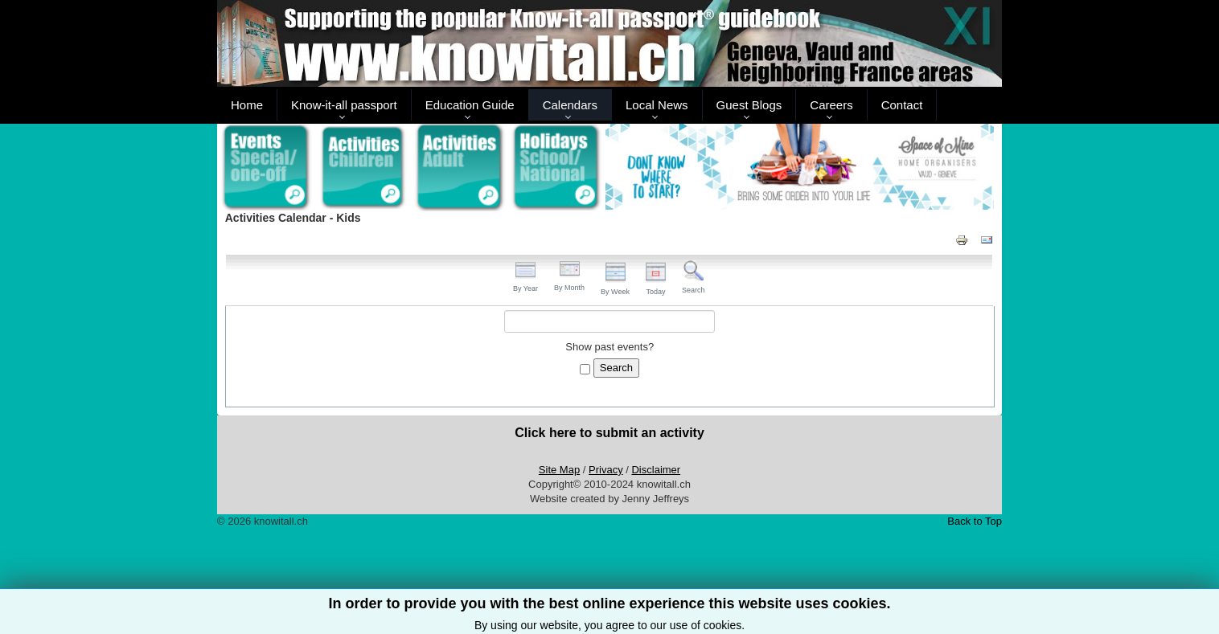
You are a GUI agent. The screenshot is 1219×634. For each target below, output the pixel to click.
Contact (902, 105)
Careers (831, 105)
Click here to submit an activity (609, 433)
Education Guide (470, 105)
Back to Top (974, 521)
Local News (657, 105)
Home (247, 105)
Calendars (570, 105)
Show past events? (609, 347)
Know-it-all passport (344, 105)
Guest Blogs (749, 105)
